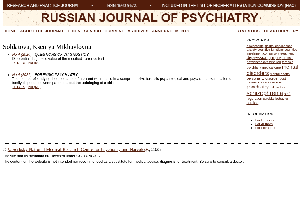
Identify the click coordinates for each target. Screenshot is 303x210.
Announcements (170, 31)
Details (19, 62)
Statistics (248, 31)
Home (11, 31)
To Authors (276, 31)
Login (74, 31)
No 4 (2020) (22, 54)
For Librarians (265, 128)
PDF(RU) (34, 62)
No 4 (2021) (22, 75)
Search (92, 31)
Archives (138, 31)
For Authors (264, 124)
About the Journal (42, 31)
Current (114, 31)
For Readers (264, 120)
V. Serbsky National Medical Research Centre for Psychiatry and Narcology (78, 149)
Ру (295, 31)
